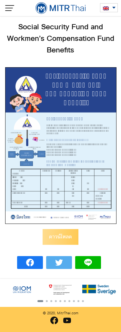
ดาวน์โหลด (60, 236)
